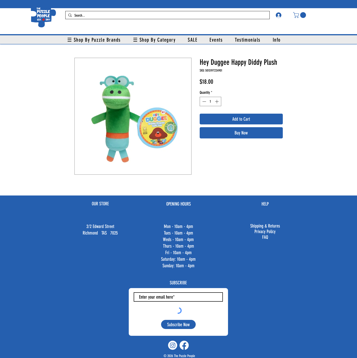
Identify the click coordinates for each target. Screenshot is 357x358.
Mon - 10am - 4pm (178, 226)
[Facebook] (184, 345)
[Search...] (167, 15)
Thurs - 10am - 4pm (178, 246)
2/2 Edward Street (100, 226)
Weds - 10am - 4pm (178, 239)
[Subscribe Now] (178, 324)
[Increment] (217, 101)
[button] (300, 15)
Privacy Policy (265, 231)
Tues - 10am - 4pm (178, 233)
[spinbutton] (210, 101)
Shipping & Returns (265, 226)
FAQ (265, 237)
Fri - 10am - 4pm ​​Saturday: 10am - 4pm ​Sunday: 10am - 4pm (178, 259)
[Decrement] (203, 101)
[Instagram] (172, 345)
